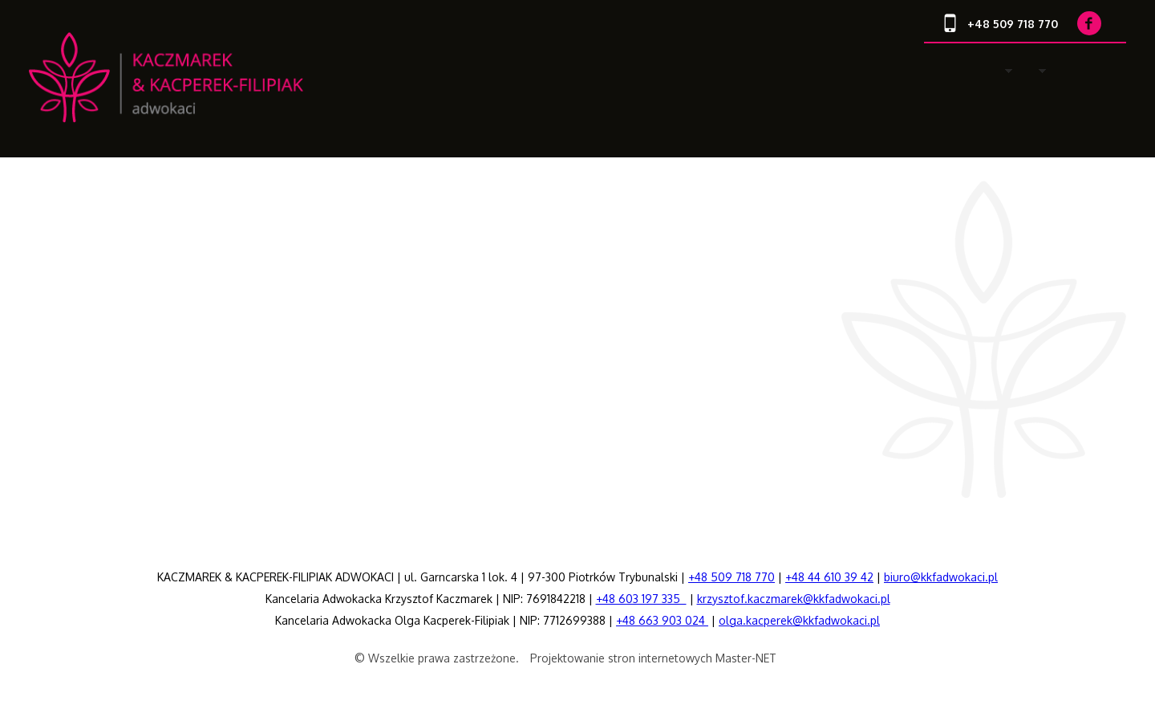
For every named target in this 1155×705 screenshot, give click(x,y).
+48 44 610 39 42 (829, 577)
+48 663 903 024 (662, 620)
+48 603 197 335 (641, 598)
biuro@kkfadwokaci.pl (941, 577)
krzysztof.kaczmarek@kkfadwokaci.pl (793, 598)
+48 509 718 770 (731, 577)
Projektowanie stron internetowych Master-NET (653, 658)
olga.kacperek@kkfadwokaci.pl (799, 620)
